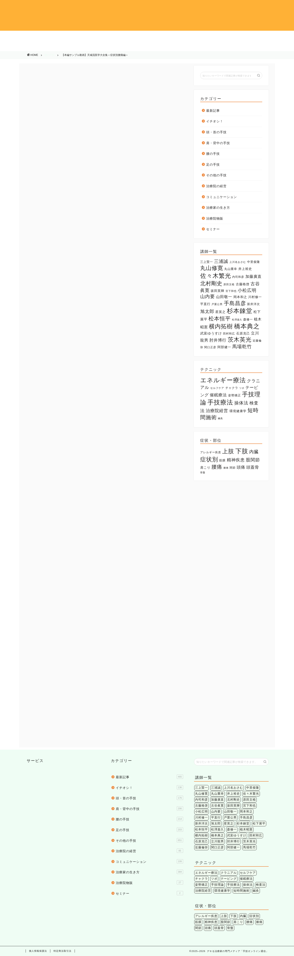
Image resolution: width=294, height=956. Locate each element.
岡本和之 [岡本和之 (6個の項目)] (240, 297)
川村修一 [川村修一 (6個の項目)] (255, 297)
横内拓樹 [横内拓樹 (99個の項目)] (221, 326)
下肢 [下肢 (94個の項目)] (241, 451)
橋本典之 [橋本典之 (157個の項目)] (247, 326)
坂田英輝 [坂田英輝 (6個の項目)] (217, 291)
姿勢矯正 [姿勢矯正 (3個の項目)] (234, 395)
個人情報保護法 (38, 951)
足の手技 (264, 36)
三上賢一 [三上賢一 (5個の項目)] (206, 262)
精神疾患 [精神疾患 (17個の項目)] (236, 460)
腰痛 (66, 510)
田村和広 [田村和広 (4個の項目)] (229, 333)
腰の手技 (205, 36)
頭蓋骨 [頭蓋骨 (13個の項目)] (252, 467)
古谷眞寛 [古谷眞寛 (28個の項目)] (217, 805)
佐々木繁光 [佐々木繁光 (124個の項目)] (215, 275)
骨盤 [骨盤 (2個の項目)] (202, 472)
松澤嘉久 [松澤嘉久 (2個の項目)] (237, 319)
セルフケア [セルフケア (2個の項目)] (217, 388)
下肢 (38, 510)
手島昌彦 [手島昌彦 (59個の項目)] (235, 303)
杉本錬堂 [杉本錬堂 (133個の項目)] (239, 310)
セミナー (213, 229)
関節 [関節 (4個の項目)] (233, 467)
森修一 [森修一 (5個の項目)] (248, 319)
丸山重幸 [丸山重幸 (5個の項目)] (230, 269)
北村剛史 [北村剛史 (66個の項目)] (211, 283)
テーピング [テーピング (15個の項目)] (229, 878)
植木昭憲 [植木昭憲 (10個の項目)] (246, 829)
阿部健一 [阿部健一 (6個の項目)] (224, 347)
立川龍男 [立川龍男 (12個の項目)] (217, 841)
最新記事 (213, 110)
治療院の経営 (88, 46)
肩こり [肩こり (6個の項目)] (205, 467)
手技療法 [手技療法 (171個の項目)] (220, 402)
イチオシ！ (29, 36)
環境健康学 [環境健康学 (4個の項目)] (237, 411)
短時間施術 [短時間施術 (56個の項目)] (241, 890)
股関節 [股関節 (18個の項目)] (253, 459)
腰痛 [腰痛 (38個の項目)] (216, 467)
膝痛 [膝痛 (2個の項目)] (226, 467)
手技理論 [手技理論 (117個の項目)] (217, 884)
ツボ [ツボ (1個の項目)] (241, 388)
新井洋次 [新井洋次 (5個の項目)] (253, 304)
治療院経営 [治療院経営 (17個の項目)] (217, 410)
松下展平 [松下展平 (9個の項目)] (259, 823)
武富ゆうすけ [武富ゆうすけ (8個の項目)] (211, 333)
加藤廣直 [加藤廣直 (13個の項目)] (253, 276)
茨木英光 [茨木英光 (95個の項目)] (240, 339)
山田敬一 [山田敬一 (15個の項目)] (224, 296)
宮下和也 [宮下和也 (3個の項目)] (231, 291)
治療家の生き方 (206, 46)
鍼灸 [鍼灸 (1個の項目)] (220, 418)
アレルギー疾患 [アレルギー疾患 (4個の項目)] (210, 452)
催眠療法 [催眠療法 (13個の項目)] (218, 395)
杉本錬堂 (52, 510)
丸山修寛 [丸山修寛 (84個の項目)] (211, 268)
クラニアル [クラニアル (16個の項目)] (229, 872)
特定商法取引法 (62, 951)
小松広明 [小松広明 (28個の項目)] (247, 290)
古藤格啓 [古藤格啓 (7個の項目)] (242, 284)
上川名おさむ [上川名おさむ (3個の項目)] (237, 262)
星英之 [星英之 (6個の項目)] (220, 312)
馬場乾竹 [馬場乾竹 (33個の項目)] (242, 346)
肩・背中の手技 (147, 36)
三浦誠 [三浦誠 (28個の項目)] (221, 261)
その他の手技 (29, 46)
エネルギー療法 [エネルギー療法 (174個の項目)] (223, 380)
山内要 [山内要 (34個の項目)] (207, 296)
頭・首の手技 (88, 36)
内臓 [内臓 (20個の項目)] (254, 451)
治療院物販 (264, 46)
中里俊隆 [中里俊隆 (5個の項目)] (253, 262)
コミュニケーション (147, 46)
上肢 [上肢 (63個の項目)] (228, 451)
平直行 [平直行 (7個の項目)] (205, 304)
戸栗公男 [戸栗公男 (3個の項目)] (217, 304)
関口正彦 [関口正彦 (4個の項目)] (210, 347)
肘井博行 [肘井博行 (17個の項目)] (217, 340)
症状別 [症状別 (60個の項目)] (209, 459)
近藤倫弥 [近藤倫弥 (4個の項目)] (201, 847)
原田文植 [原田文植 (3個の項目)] (229, 284)
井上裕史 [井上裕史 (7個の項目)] (245, 269)
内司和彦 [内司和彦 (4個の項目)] (238, 276)
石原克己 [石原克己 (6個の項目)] (243, 333)
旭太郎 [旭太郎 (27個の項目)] (207, 311)
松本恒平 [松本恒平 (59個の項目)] (220, 319)
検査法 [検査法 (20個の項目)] (260, 884)
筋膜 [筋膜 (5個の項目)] (222, 460)
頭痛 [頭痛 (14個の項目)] (241, 467)
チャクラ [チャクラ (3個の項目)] (231, 388)
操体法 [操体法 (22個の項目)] (241, 402)
